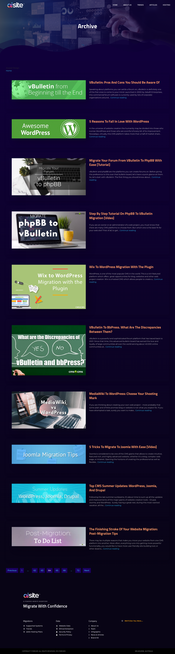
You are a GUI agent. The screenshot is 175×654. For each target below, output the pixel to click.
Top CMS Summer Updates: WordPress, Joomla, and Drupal (123, 488)
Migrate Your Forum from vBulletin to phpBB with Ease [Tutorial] (125, 162)
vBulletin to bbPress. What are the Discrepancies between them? (125, 329)
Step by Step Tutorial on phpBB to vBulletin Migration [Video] (120, 215)
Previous (12, 570)
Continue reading (118, 98)
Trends (140, 5)
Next (86, 570)
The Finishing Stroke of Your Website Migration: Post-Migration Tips (123, 531)
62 (35, 570)
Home (115, 5)
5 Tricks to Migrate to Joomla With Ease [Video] (123, 446)
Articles (153, 5)
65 (57, 570)
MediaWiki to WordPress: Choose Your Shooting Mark (123, 395)
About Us (127, 5)
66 (64, 570)
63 (42, 570)
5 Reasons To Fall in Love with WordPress (119, 121)
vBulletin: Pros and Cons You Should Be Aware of (124, 82)
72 (78, 570)
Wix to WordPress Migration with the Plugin (121, 266)
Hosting (166, 5)
